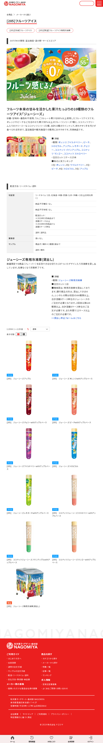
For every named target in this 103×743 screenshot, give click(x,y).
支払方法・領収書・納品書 (19, 679)
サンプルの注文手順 (16, 671)
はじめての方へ (14, 658)
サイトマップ (28, 714)
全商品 (9, 14)
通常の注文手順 (15, 667)
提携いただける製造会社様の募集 (22, 688)
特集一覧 (47, 667)
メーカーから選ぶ (23, 14)
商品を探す (46, 654)
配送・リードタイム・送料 (18, 675)
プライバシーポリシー (60, 714)
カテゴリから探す (50, 658)
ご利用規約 (42, 714)
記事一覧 (47, 671)
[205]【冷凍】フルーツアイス (21, 30)
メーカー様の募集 (15, 684)
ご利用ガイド (13, 654)
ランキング (47, 675)
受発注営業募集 (50, 684)
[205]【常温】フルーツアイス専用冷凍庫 (54, 30)
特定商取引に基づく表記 (21, 717)
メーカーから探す (50, 662)
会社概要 (14, 714)
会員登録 (12, 662)
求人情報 (45, 679)
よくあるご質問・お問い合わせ (55, 688)
